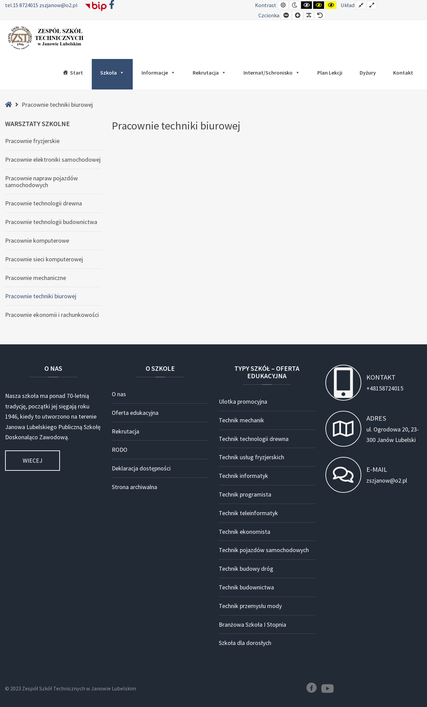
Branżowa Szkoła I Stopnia (252, 624)
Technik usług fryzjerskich (251, 457)
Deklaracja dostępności (141, 468)
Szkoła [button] (112, 72)
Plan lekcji (329, 72)
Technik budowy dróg (246, 568)
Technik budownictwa (246, 587)
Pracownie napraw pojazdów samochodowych (41, 181)
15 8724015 (26, 5)
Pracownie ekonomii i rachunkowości (52, 315)
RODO (119, 449)
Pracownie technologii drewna (43, 203)
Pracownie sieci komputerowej (44, 259)
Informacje (158, 72)
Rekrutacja (209, 72)
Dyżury (368, 72)
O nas (119, 394)
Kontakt (403, 72)
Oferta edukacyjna (135, 413)
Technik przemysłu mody (250, 606)
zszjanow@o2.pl (58, 5)
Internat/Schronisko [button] (271, 72)
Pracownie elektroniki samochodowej (53, 159)
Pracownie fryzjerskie (32, 141)
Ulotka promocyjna (243, 401)
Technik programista (245, 494)
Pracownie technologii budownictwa (51, 222)
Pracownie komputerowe (37, 240)
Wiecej (32, 460)
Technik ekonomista (244, 532)
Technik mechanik (241, 420)
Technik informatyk (243, 476)
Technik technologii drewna (254, 439)
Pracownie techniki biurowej (40, 296)
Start (76, 72)
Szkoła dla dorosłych (245, 643)
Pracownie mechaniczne (35, 278)
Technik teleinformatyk (248, 513)
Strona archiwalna (134, 487)
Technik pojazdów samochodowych (264, 550)
